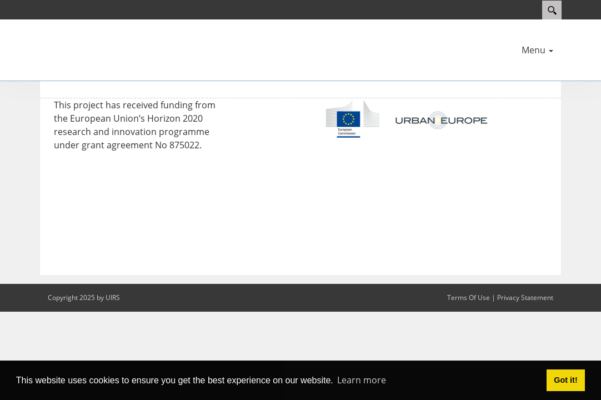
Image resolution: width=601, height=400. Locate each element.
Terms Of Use (468, 297)
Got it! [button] (565, 380)
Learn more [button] (361, 380)
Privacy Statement (525, 297)
